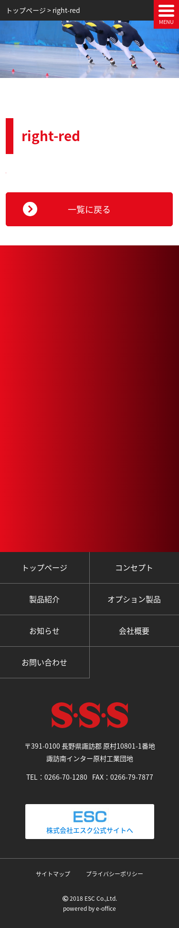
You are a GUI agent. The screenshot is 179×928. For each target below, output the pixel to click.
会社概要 (134, 630)
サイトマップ (53, 874)
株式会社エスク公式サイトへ (89, 821)
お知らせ (44, 630)
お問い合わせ (44, 662)
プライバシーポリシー (114, 874)
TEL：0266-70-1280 (56, 777)
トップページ (44, 567)
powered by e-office (89, 908)
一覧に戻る (89, 209)
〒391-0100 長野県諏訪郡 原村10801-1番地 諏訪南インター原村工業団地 (93, 751)
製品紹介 (44, 599)
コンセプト (134, 567)
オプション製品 (134, 599)
